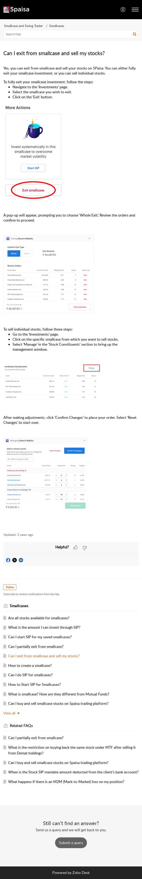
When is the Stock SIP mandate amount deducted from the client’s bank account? (73, 772)
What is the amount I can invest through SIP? (44, 627)
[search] (71, 34)
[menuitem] (123, 9)
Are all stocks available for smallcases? (38, 617)
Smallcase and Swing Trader (23, 26)
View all (11, 713)
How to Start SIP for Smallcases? (34, 684)
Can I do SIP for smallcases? (30, 674)
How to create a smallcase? (30, 665)
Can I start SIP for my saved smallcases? (40, 636)
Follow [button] (10, 587)
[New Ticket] (71, 842)
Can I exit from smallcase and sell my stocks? (43, 655)
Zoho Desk (81, 872)
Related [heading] (21, 725)
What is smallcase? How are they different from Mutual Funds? (58, 694)
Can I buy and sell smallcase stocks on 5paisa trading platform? (58, 703)
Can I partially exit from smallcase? (35, 646)
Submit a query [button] (71, 842)
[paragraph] (71, 297)
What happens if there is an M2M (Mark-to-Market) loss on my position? (66, 781)
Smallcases (56, 26)
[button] (123, 9)
